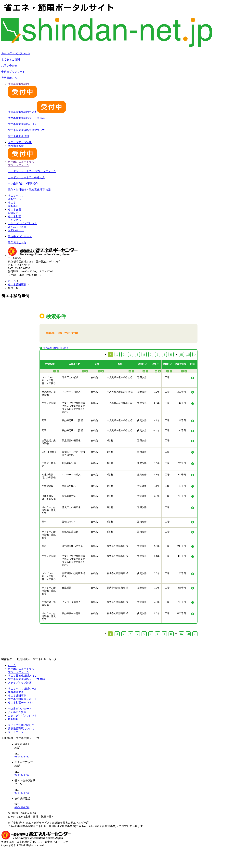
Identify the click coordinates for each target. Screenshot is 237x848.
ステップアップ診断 (20, 142)
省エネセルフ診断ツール (22, 688)
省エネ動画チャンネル (21, 702)
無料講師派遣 (16, 692)
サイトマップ (16, 732)
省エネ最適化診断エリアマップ (26, 130)
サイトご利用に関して (21, 725)
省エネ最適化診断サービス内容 (26, 118)
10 (171, 634)
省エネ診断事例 (17, 284)
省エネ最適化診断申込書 (37, 111)
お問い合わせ (9, 65)
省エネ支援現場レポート (22, 699)
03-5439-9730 (21, 792)
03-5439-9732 (21, 756)
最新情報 (13, 719)
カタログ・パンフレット (15, 53)
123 (188, 634)
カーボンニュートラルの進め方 (26, 177)
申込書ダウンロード (13, 71)
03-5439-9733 (21, 774)
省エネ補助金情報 (18, 136)
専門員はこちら (10, 77)
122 (181, 634)
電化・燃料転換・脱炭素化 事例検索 (29, 189)
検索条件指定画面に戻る (56, 348)
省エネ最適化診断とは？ (22, 124)
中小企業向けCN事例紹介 (23, 183)
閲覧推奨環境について (21, 728)
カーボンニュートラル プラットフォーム (32, 171)
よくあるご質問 (10, 59)
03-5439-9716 (21, 807)
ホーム (12, 281)
